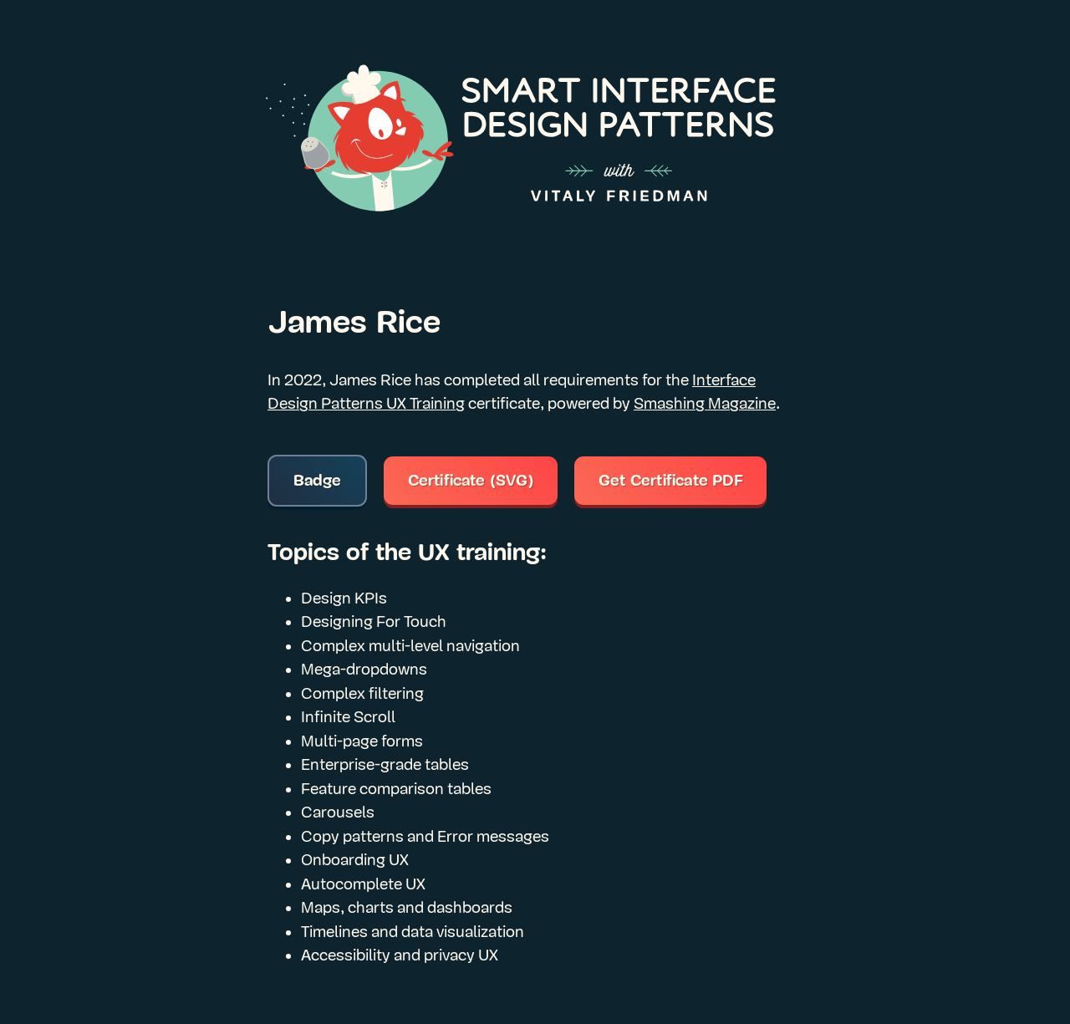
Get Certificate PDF (671, 480)
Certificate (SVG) (471, 480)
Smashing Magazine (705, 404)
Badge (317, 480)
